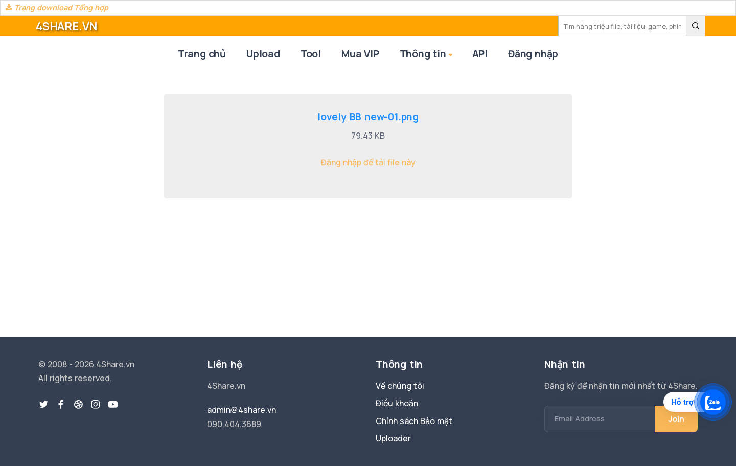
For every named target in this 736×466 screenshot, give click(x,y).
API (480, 53)
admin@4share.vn (241, 409)
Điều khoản (397, 403)
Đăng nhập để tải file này (368, 162)
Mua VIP (360, 53)
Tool (311, 53)
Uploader (393, 438)
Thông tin (427, 54)
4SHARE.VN (66, 26)
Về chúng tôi (400, 385)
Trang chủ (202, 53)
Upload (263, 53)
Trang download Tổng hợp (57, 7)
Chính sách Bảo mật (414, 421)
